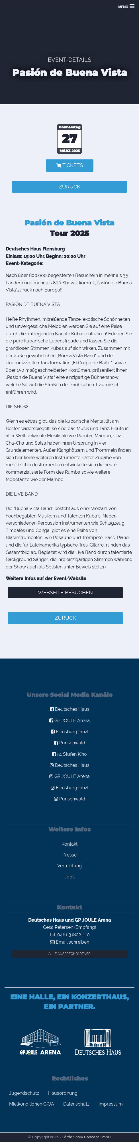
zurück (69, 187)
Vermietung (69, 865)
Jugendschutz (24, 1093)
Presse (69, 855)
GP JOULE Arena (69, 720)
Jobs (69, 877)
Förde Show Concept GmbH (86, 1137)
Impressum (111, 1104)
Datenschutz (76, 1104)
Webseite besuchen (65, 592)
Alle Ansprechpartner (69, 954)
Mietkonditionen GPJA (31, 1104)
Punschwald (69, 742)
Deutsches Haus (69, 709)
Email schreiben (69, 942)
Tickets (69, 165)
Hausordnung (62, 1093)
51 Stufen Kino (69, 754)
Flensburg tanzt (70, 731)
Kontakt (69, 844)
